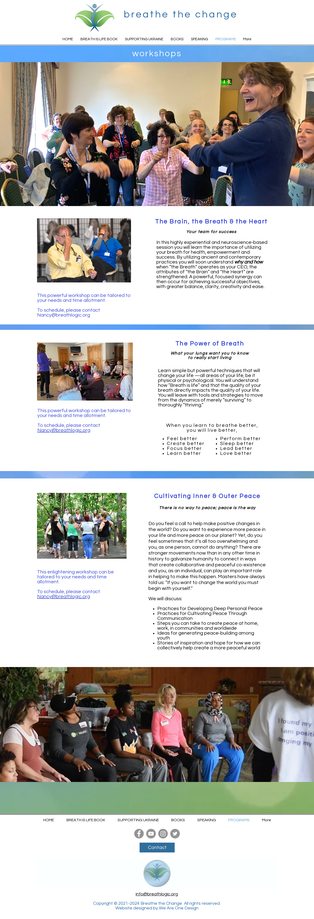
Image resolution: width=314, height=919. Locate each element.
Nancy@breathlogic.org (63, 315)
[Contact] (157, 847)
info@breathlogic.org (157, 894)
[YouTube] (151, 833)
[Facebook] (139, 833)
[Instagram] (163, 833)
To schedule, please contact (69, 310)
